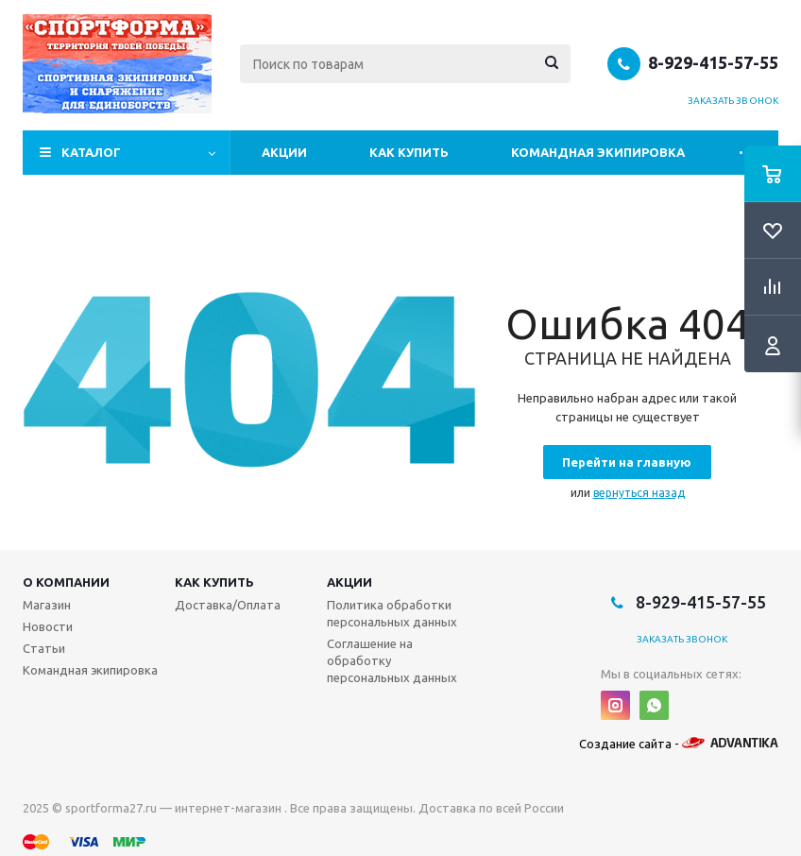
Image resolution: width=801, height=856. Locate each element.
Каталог (91, 152)
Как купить (409, 152)
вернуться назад (639, 493)
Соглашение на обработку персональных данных (392, 660)
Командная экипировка (598, 152)
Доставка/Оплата (228, 604)
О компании (66, 582)
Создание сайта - (678, 743)
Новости (48, 626)
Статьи (44, 648)
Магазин (47, 604)
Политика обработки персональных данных (392, 613)
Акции (284, 152)
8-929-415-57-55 (713, 62)
